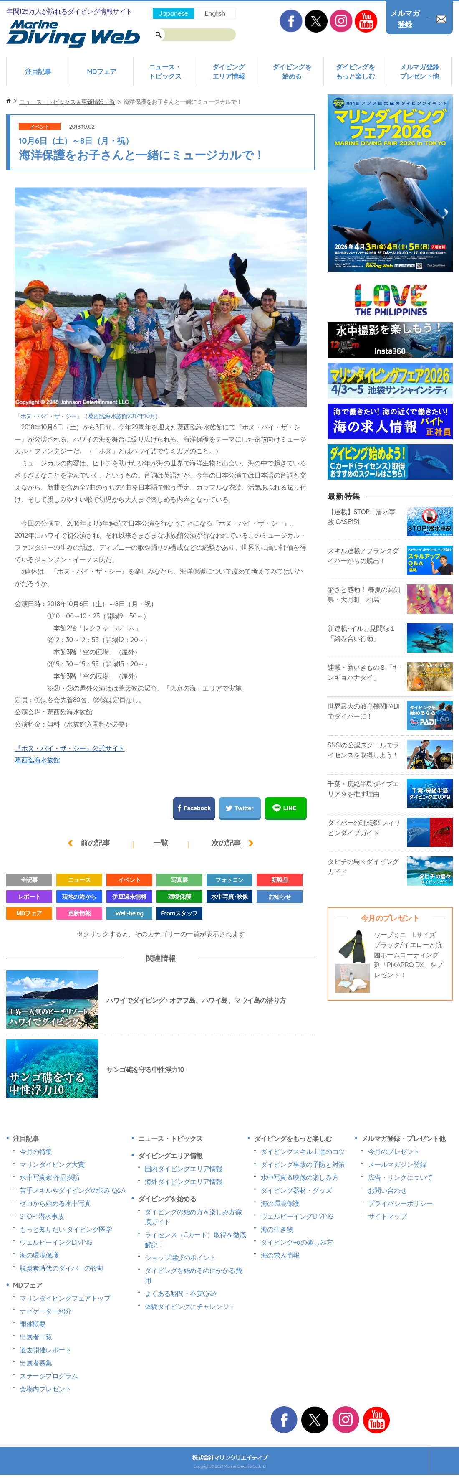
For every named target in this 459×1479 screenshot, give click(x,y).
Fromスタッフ (179, 913)
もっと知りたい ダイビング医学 (66, 1229)
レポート (29, 896)
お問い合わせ (387, 1190)
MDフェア (101, 71)
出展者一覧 (36, 1337)
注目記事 (38, 71)
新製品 (279, 880)
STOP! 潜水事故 (42, 1216)
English (214, 13)
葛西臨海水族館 (37, 760)
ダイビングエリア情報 (228, 71)
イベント (39, 127)
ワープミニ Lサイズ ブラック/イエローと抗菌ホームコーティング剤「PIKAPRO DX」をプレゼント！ (408, 954)
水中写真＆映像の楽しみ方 (299, 1177)
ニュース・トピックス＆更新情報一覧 (67, 102)
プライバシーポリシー (400, 1203)
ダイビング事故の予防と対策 (303, 1164)
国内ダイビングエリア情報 (183, 1168)
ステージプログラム (49, 1376)
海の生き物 (277, 1229)
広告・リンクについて (400, 1177)
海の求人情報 (280, 1255)
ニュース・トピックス (165, 71)
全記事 (29, 880)
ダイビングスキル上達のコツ (303, 1151)
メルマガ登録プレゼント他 (419, 71)
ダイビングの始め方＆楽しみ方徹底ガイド (193, 1216)
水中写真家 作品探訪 (50, 1177)
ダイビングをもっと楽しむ (355, 71)
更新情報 (79, 913)
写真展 (179, 880)
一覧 (160, 843)
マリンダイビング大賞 (52, 1164)
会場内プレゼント (45, 1389)
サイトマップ (387, 1216)
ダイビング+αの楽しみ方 (297, 1242)
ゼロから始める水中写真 (55, 1203)
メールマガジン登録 (397, 1164)
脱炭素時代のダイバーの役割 (62, 1268)
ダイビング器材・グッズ (296, 1190)
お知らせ (279, 896)
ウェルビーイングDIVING (56, 1242)
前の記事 (95, 843)
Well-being (129, 913)
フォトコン (229, 880)
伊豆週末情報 (129, 896)
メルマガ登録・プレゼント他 (403, 1138)
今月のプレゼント (394, 1151)
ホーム (8, 101)
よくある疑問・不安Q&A (181, 1293)
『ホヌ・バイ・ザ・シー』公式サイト (70, 748)
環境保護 (179, 896)
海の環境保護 (39, 1255)
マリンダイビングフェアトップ (65, 1298)
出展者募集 (36, 1363)
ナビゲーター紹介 (45, 1311)
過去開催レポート (45, 1350)
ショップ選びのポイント (180, 1257)
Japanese (173, 13)
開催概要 (32, 1324)
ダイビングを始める (291, 71)
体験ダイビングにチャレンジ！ (190, 1306)
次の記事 (226, 843)
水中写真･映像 (229, 896)
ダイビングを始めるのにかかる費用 (193, 1275)
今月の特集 (36, 1151)
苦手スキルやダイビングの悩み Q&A (72, 1190)
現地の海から (79, 896)
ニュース (79, 880)
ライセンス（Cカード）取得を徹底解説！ (195, 1239)
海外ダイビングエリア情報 (183, 1181)
